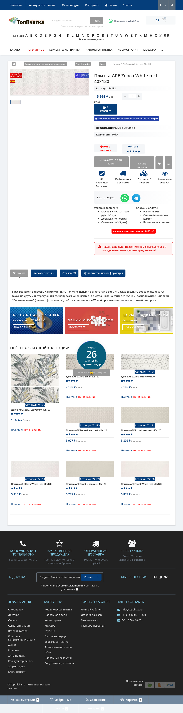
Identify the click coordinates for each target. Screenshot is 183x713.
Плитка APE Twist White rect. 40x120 (141, 486)
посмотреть (78, 327)
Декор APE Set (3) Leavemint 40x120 (30, 412)
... (162, 49)
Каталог (15, 49)
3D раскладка (124, 5)
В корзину (105, 109)
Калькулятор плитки (96, 5)
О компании (15, 609)
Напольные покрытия (58, 657)
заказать (133, 327)
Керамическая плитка (64, 49)
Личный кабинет (91, 609)
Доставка (36, 5)
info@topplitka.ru (130, 609)
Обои (48, 652)
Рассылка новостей (93, 625)
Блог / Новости (17, 671)
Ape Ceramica (126, 127)
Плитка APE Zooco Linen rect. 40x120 (86, 432)
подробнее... (23, 327)
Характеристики (44, 273)
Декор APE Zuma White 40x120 (138, 379)
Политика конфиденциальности (21, 638)
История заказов (91, 615)
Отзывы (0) (69, 273)
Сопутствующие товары (59, 663)
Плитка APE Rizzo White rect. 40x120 (31, 486)
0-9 (166, 35)
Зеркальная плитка (56, 641)
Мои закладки (89, 620)
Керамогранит (128, 49)
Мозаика (149, 49)
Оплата (53, 5)
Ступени (50, 631)
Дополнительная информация (103, 273)
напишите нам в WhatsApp (89, 300)
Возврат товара (18, 631)
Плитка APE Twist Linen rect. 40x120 (86, 486)
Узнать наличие (142, 165)
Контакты (71, 5)
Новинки (13, 650)
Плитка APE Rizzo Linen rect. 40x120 (141, 432)
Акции (12, 645)
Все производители (91, 39)
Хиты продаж (16, 655)
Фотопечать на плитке (59, 647)
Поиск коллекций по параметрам (82, 26)
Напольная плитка (99, 49)
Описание (19, 273)
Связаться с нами (19, 625)
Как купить (17, 5)
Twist (115, 134)
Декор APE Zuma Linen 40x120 (82, 379)
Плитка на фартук (55, 636)
